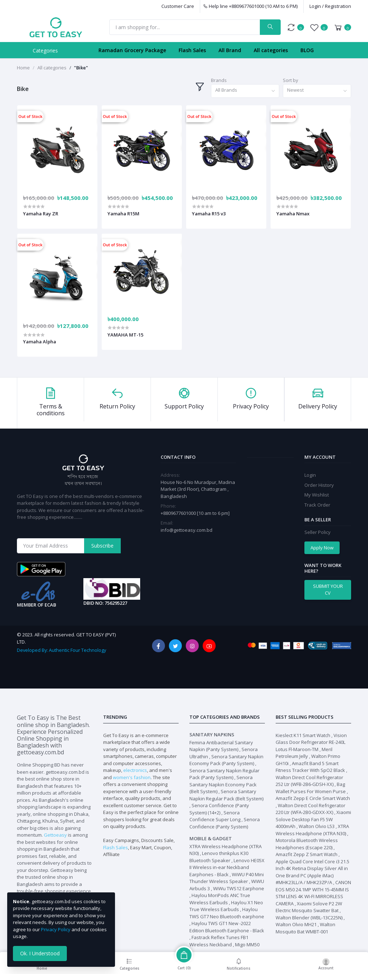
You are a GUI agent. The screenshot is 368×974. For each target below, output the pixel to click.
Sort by (290, 80)
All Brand (229, 50)
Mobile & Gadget (210, 838)
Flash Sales (192, 50)
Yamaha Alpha (39, 341)
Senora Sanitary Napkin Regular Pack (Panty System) (224, 774)
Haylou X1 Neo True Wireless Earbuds (226, 906)
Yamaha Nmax (292, 213)
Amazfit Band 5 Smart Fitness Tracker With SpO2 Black (310, 767)
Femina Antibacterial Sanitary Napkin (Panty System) (221, 746)
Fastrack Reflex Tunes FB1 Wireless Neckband (218, 941)
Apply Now (322, 547)
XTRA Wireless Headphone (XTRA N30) (312, 830)
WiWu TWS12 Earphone (238, 888)
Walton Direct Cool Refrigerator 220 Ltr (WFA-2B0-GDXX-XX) (310, 809)
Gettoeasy (55, 835)
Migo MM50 (247, 944)
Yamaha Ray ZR (40, 213)
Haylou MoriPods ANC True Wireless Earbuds (219, 899)
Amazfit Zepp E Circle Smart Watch (313, 798)
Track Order (317, 505)
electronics (135, 770)
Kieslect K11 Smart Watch (303, 735)
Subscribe (102, 545)
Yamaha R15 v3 (209, 213)
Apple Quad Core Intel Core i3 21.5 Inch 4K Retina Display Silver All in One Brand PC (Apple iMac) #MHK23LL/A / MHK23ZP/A (312, 872)
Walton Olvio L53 (317, 826)
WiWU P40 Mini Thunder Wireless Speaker (226, 878)
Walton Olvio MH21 (296, 924)
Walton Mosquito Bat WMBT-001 (305, 928)
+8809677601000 (179, 513)
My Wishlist (316, 494)
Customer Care (177, 6)
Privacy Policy (55, 929)
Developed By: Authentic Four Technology (61, 650)
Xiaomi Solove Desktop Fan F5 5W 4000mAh (313, 819)
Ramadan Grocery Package (132, 50)
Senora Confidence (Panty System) (224, 823)
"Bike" (81, 67)
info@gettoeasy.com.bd (186, 530)
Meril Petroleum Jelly (304, 753)
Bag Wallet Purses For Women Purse (311, 788)
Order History (319, 485)
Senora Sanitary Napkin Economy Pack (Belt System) (223, 784)
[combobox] (245, 91)
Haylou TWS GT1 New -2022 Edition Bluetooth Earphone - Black (226, 927)
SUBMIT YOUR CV (328, 589)
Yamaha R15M (123, 213)
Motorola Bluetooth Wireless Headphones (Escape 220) (307, 844)
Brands (219, 80)
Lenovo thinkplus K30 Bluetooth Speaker (218, 857)
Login (310, 475)
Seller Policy (317, 532)
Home (23, 67)
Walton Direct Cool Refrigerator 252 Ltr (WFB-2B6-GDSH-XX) (309, 781)
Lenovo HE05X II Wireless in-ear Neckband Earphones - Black (226, 867)
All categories (271, 50)
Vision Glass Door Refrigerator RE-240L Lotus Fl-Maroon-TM (311, 742)
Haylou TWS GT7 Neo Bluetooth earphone (226, 913)
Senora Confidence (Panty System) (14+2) (219, 809)
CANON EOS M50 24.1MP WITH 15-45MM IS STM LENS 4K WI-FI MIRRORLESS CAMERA (313, 893)
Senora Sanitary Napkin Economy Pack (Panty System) (226, 760)
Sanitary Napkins (211, 734)
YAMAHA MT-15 (125, 334)
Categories (45, 50)
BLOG (307, 50)
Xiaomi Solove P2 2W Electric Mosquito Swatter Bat (309, 907)
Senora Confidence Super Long (214, 816)
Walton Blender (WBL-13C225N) (309, 917)
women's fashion (132, 777)
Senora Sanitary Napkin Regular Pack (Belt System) (226, 795)
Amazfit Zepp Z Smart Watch (306, 854)
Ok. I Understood (40, 953)
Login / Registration (330, 6)
